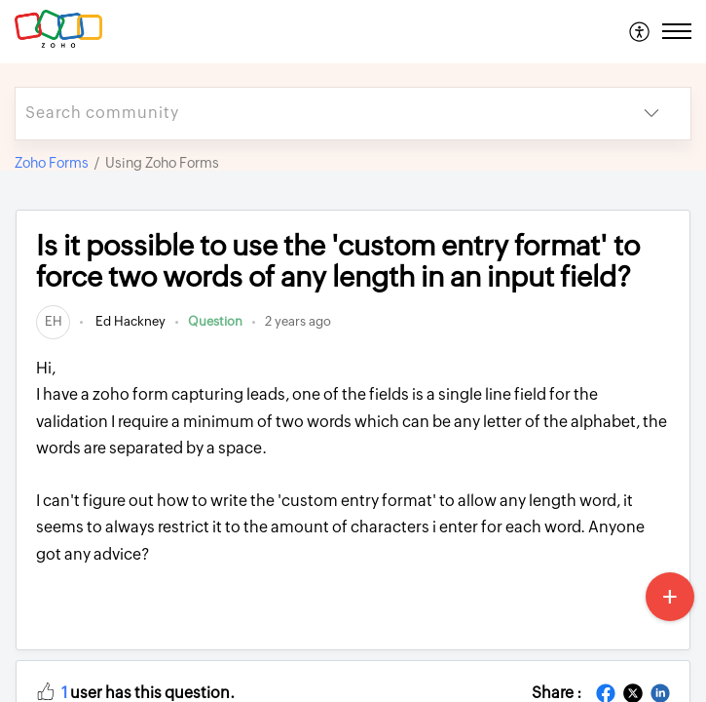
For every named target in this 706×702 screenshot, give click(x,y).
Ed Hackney (129, 321)
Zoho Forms (52, 163)
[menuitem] (640, 31)
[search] (314, 113)
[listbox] (651, 113)
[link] (53, 321)
